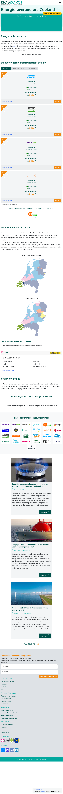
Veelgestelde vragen (7, 714)
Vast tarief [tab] (6, 101)
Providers (4, 760)
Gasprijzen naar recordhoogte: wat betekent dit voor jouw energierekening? (30, 578)
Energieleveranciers (7, 757)
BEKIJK (57, 134)
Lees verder (45, 544)
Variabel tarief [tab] (32, 101)
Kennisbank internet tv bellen (10, 745)
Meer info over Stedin (9, 403)
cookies (43, 791)
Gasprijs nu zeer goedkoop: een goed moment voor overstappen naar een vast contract (30, 517)
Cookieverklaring (6, 734)
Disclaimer (4, 736)
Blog (2, 722)
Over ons (4, 717)
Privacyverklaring (6, 731)
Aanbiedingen (5, 765)
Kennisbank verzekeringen (9, 750)
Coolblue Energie (33, 249)
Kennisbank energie (7, 743)
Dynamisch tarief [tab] (18, 101)
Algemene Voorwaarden (8, 728)
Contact (3, 719)
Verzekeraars (5, 762)
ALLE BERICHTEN (31, 676)
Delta (14, 46)
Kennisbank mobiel (7, 748)
